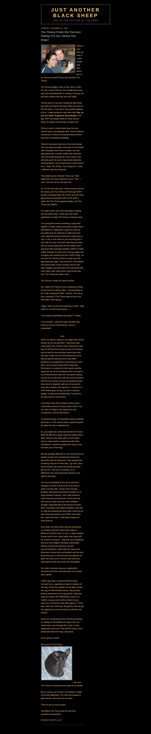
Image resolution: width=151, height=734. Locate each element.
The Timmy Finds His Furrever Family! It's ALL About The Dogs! (61, 36)
